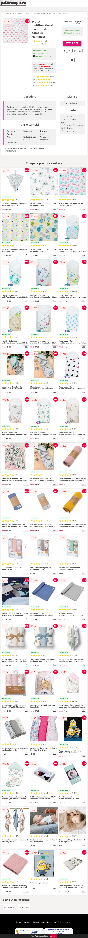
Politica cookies (64, 922)
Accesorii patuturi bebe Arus (44, 14)
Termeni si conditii (24, 922)
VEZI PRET (72, 43)
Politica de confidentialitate (44, 922)
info (26, 209)
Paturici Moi (24, 907)
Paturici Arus (63, 14)
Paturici (28, 14)
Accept (53, 936)
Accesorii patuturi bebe (13, 14)
